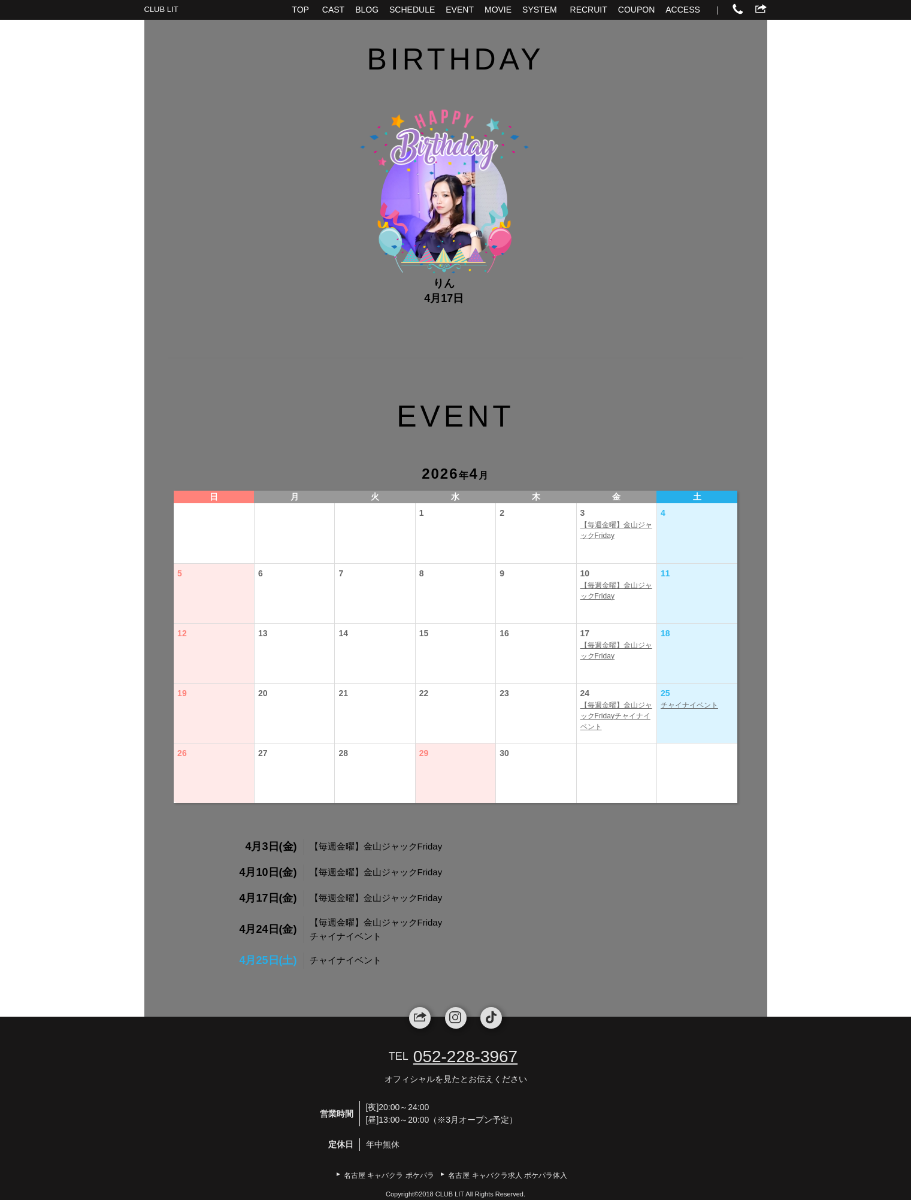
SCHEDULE (412, 9)
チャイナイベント (689, 705)
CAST (333, 9)
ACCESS (682, 9)
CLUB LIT (161, 9)
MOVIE (498, 9)
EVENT (460, 9)
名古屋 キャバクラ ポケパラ (389, 1175)
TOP (300, 9)
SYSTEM (539, 9)
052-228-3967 (465, 1056)
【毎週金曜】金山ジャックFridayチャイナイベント (616, 716)
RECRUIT (588, 9)
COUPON (636, 9)
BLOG (367, 9)
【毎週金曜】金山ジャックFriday (616, 530)
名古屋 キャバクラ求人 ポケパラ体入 (507, 1175)
